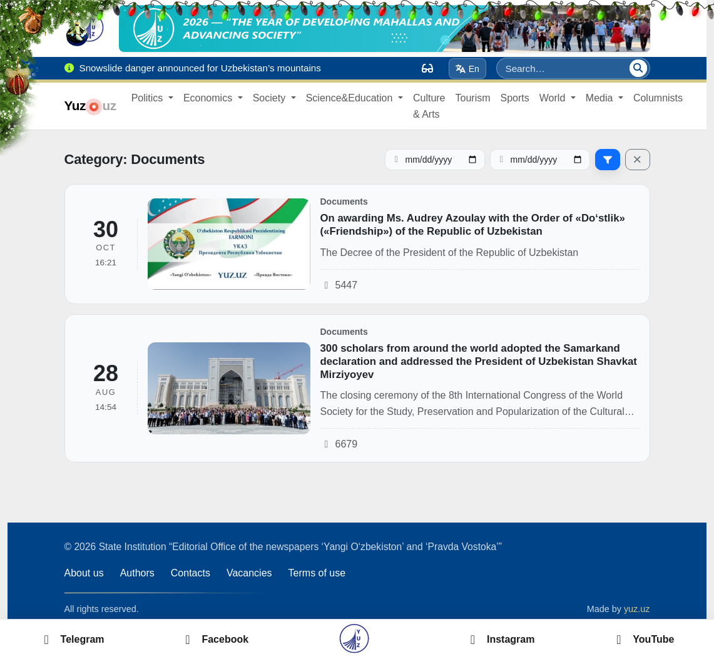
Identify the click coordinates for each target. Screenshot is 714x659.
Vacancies (249, 573)
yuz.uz (637, 609)
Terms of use (317, 573)
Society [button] (270, 98)
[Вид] (427, 68)
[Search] (638, 68)
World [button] (553, 98)
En (467, 69)
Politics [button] (148, 98)
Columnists (658, 98)
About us (84, 573)
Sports (515, 98)
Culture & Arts (429, 106)
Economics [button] (209, 98)
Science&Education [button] (350, 98)
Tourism (473, 98)
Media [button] (601, 98)
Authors (137, 573)
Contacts (190, 573)
